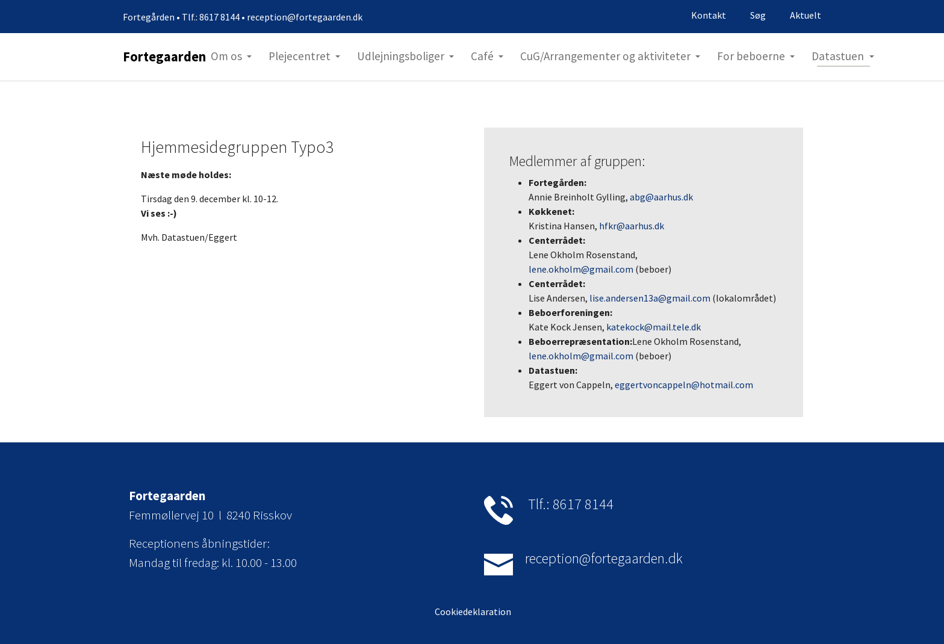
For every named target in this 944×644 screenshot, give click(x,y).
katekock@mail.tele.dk (653, 327)
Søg (758, 15)
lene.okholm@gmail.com (581, 269)
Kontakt (708, 15)
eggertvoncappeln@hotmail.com (684, 385)
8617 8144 (583, 504)
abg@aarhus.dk (661, 197)
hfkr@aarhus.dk (631, 226)
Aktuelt (805, 15)
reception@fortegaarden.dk (604, 558)
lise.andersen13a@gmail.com (649, 298)
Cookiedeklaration (472, 611)
